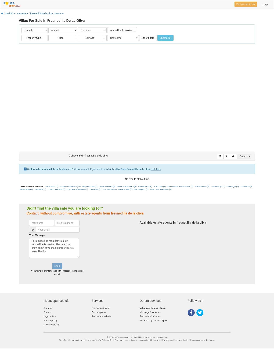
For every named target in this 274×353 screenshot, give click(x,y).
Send (57, 266)
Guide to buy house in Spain (154, 320)
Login (265, 4)
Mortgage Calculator (150, 312)
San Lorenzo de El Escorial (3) (180, 186)
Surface (90, 38)
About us (48, 308)
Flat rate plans (99, 312)
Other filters (149, 38)
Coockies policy (51, 324)
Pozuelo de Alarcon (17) (70, 186)
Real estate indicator (150, 316)
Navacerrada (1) (125, 189)
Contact (47, 312)
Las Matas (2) (246, 186)
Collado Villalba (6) (107, 186)
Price (60, 38)
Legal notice (50, 316)
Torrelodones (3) (202, 186)
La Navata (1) (95, 189)
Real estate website (101, 316)
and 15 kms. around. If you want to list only (94, 169)
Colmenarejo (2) (218, 186)
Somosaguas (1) (141, 189)
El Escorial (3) (160, 186)
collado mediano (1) (56, 189)
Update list (165, 38)
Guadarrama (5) (145, 186)
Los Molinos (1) (110, 189)
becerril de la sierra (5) (126, 186)
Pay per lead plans (101, 308)
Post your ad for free (245, 4)
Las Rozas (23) (51, 186)
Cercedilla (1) (40, 189)
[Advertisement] (137, 99)
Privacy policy (50, 320)
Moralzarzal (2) (26, 189)
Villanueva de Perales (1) (161, 189)
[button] (14, 13)
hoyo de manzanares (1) (77, 189)
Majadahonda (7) (89, 186)
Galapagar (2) (233, 186)
